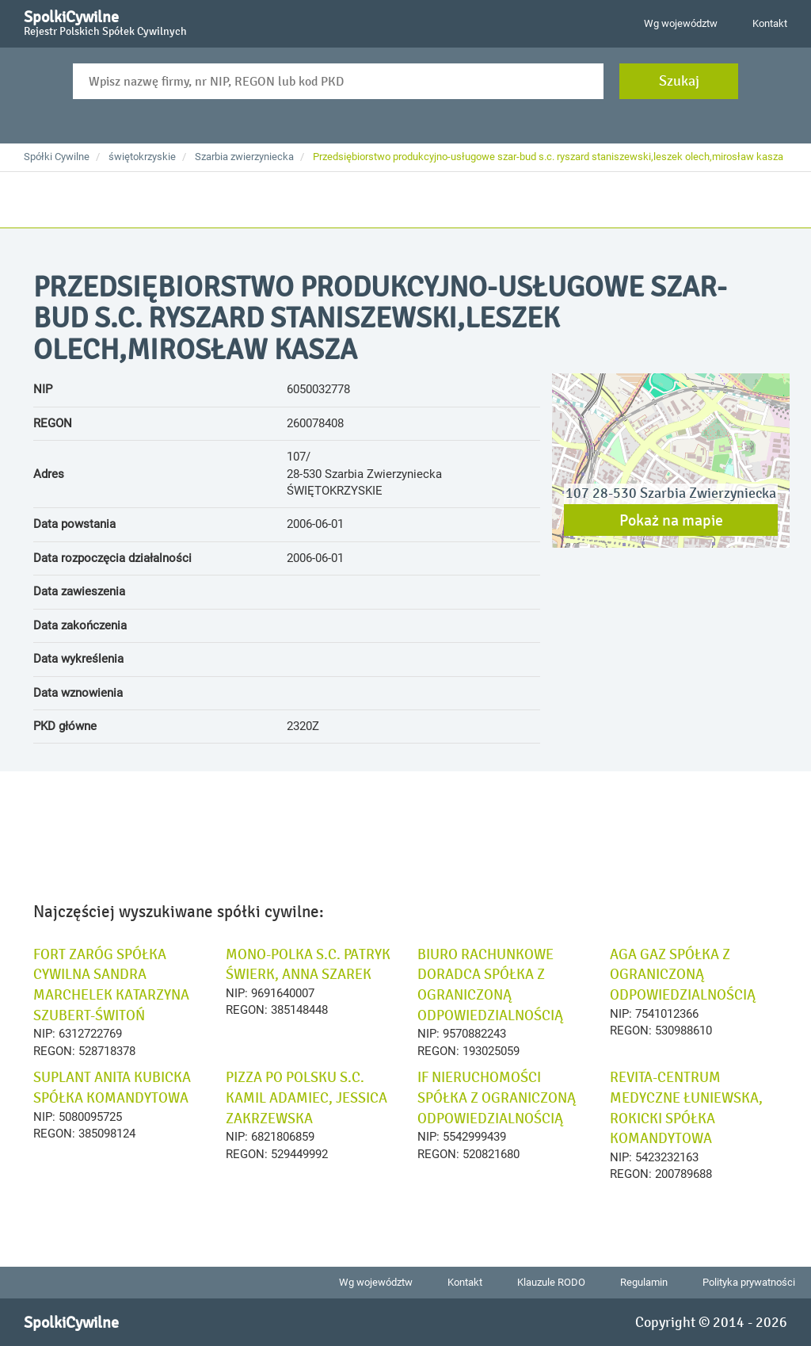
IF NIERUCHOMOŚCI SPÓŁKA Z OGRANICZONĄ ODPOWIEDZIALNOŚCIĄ (496, 1097)
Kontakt (769, 23)
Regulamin (644, 1282)
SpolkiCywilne (105, 20)
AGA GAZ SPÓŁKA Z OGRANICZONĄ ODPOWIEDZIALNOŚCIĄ (683, 975)
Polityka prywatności (748, 1282)
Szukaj (679, 81)
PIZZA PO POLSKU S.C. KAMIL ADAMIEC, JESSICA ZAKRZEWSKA (306, 1097)
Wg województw (681, 23)
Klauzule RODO (551, 1282)
